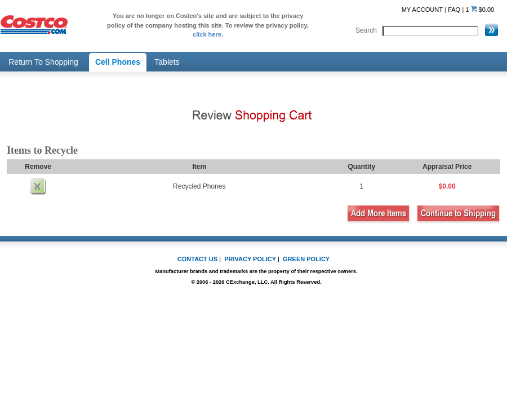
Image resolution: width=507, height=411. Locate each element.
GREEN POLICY (306, 259)
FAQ (454, 9)
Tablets (166, 61)
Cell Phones (117, 61)
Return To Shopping (43, 61)
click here (207, 34)
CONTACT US (197, 259)
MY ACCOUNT (422, 9)
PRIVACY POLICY (250, 259)
